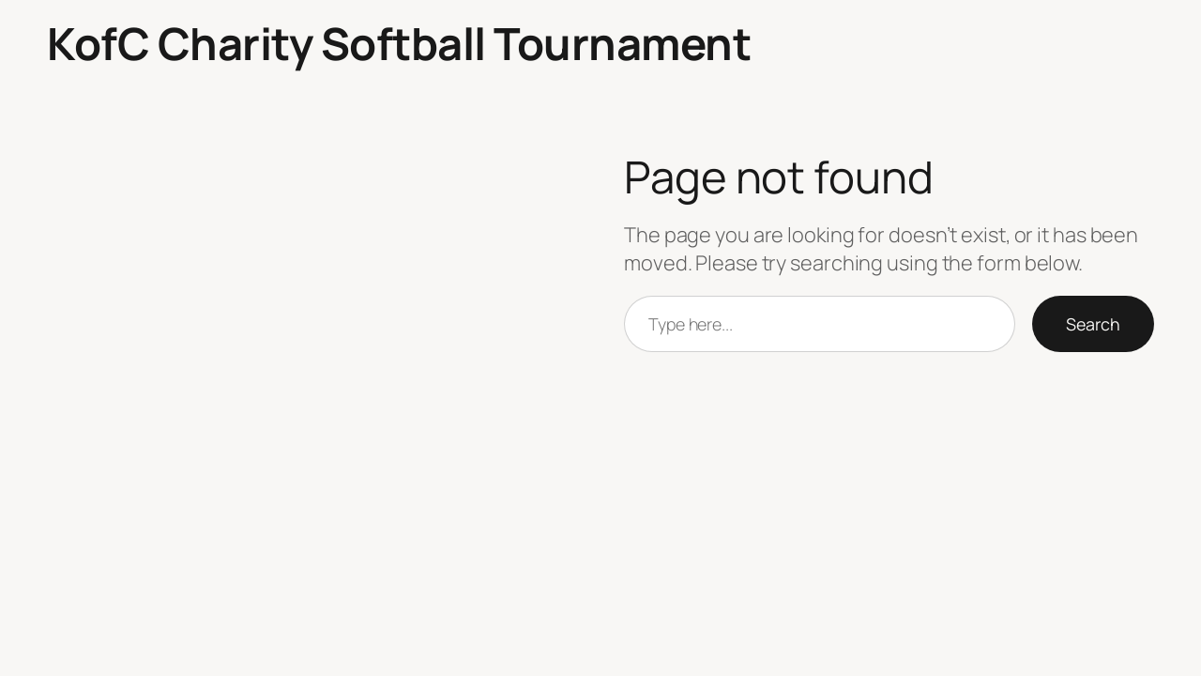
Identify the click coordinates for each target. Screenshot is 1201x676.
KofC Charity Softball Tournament (399, 43)
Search (1093, 324)
